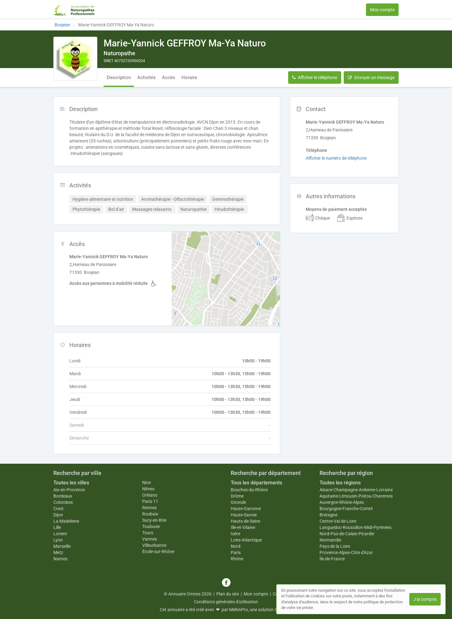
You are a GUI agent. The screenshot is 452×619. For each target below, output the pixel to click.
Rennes (149, 507)
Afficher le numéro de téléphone (336, 158)
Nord (235, 546)
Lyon (58, 539)
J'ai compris (425, 599)
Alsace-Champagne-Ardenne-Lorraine (356, 489)
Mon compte (382, 9)
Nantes (60, 558)
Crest (58, 508)
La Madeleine (66, 521)
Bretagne (328, 514)
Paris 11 (150, 501)
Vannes (149, 539)
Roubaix (150, 513)
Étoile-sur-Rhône (158, 551)
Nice (146, 482)
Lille (57, 527)
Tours (147, 532)
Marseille (62, 546)
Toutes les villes (71, 483)
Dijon (58, 514)
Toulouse (151, 526)
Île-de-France (332, 558)
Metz (58, 552)
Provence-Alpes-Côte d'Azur (346, 552)
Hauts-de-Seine (245, 521)
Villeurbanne (154, 545)
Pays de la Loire (335, 546)
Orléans (149, 495)
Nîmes (148, 488)
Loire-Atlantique (246, 539)
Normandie (330, 539)
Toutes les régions (340, 483)
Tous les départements (256, 483)
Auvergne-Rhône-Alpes (342, 502)
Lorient (60, 533)
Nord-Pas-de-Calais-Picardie (347, 533)
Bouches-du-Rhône (249, 489)
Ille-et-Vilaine (243, 527)
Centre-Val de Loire (338, 521)
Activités (146, 77)
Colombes (63, 502)
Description (119, 77)
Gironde (238, 502)
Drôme (237, 496)
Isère (235, 533)
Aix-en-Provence (69, 489)
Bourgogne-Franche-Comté (346, 508)
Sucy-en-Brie (154, 520)
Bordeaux (62, 496)
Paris (236, 552)
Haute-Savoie (244, 514)
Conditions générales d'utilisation (226, 601)
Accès (168, 77)
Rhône (237, 558)
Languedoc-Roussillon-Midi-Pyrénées (355, 527)
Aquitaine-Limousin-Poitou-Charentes (356, 496)
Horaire (189, 77)
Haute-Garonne (246, 508)
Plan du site (227, 593)
